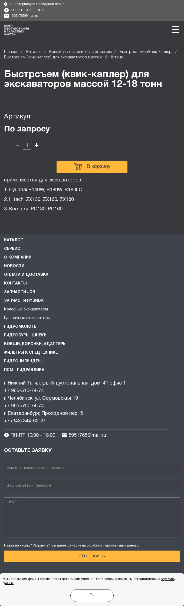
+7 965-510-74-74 (24, 391)
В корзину (92, 167)
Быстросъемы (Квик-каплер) (146, 52)
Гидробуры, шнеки (25, 335)
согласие (74, 545)
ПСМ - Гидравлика (24, 370)
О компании (17, 257)
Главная (11, 52)
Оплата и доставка (26, 275)
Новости (14, 266)
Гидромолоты (21, 327)
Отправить (92, 556)
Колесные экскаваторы (26, 309)
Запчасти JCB (19, 292)
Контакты (15, 283)
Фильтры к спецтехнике (31, 353)
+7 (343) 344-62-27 (25, 421)
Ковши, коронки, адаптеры (35, 344)
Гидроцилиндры (23, 361)
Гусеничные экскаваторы (27, 318)
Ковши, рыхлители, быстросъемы (80, 52)
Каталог (33, 52)
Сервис (12, 249)
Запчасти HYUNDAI (24, 301)
